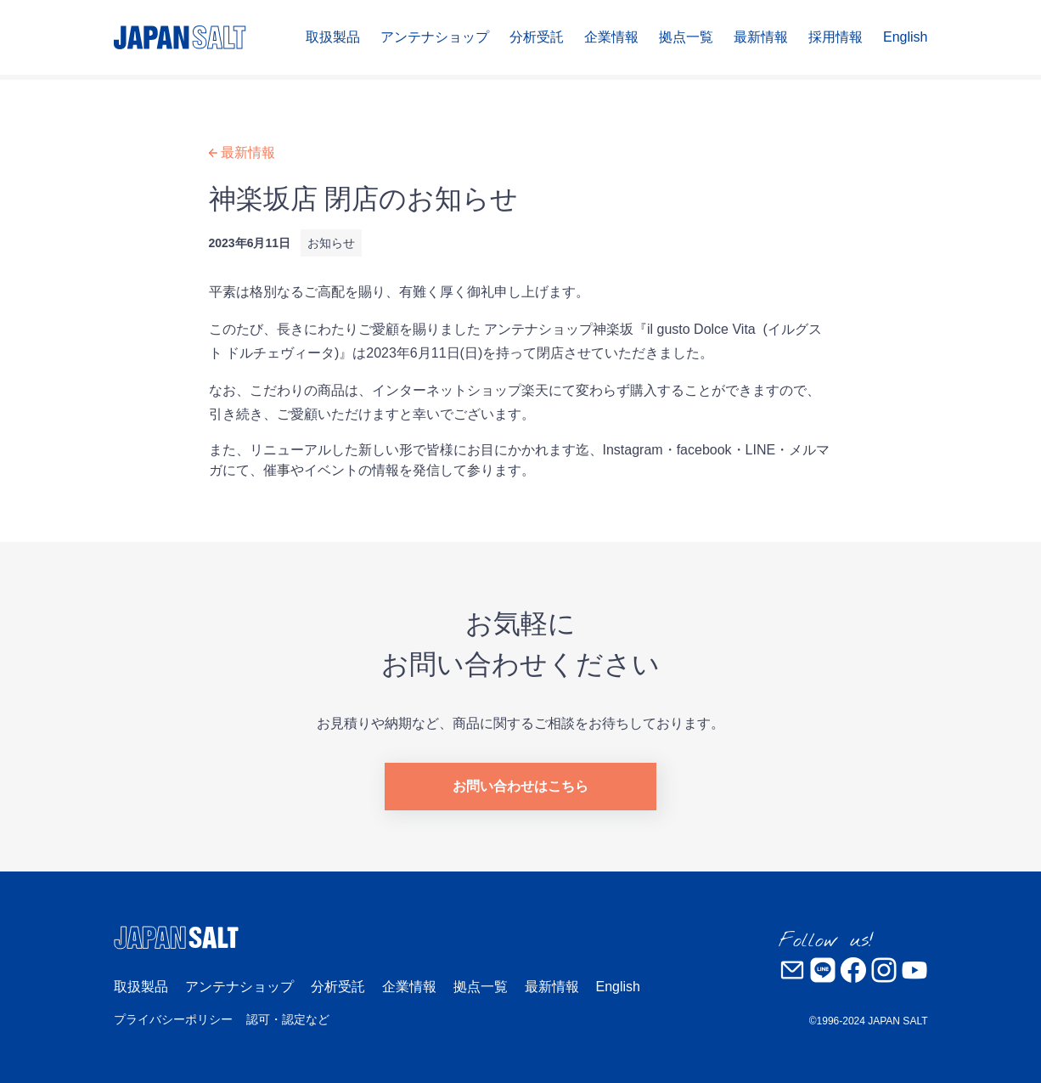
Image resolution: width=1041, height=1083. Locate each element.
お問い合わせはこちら (520, 786)
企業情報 (611, 37)
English (905, 37)
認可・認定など (287, 1019)
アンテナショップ (434, 37)
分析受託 (536, 37)
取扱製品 (333, 37)
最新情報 (761, 37)
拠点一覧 (686, 37)
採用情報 (835, 37)
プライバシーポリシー (173, 1019)
